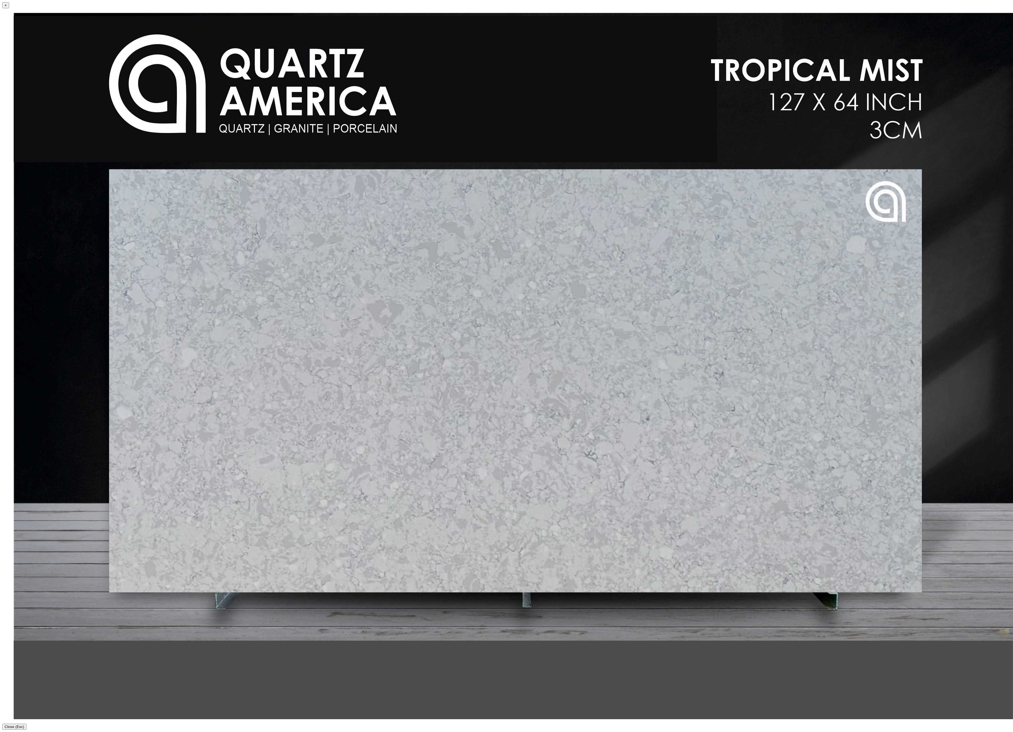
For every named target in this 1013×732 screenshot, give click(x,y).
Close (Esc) (14, 727)
